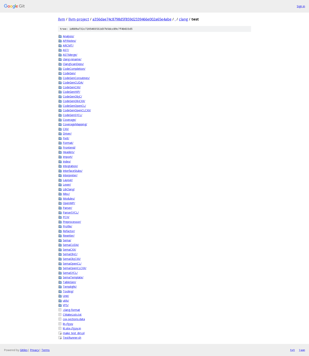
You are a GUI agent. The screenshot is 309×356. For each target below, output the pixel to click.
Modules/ (69, 198)
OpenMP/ (69, 203)
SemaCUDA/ (71, 245)
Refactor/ (69, 231)
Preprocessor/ (72, 222)
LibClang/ (69, 189)
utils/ (66, 300)
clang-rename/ (72, 59)
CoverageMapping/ (75, 124)
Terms (45, 350)
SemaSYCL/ (70, 273)
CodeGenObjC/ (72, 96)
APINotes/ (69, 41)
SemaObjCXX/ (72, 259)
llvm (61, 19)
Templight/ (70, 286)
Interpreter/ (70, 175)
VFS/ (66, 305)
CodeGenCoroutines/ (76, 78)
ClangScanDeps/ (73, 64)
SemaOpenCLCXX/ (74, 268)
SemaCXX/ (69, 249)
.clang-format (71, 310)
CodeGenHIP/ (71, 92)
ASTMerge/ (70, 55)
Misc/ (66, 194)
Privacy (34, 350)
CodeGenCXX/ (72, 87)
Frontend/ (69, 147)
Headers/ (68, 152)
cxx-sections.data (74, 319)
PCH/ (66, 217)
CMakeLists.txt (72, 314)
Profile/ (67, 226)
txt (292, 350)
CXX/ (66, 129)
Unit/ (66, 296)
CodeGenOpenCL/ (74, 106)
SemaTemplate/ (73, 277)
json (302, 350)
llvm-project (78, 19)
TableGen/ (69, 282)
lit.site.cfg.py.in (72, 328)
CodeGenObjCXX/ (74, 101)
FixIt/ (66, 138)
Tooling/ (68, 291)
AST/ (66, 50)
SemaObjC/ (70, 254)
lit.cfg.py (68, 324)
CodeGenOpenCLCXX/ (77, 110)
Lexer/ (67, 184)
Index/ (67, 161)
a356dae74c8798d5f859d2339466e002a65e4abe (131, 19)
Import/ (68, 157)
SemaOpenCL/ (72, 263)
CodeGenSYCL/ (72, 115)
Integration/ (70, 166)
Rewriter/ (68, 235)
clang (183, 19)
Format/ (68, 143)
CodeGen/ (69, 73)
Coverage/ (69, 120)
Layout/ (68, 180)
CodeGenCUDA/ (73, 82)
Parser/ (67, 208)
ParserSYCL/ (71, 212)
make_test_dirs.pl (74, 333)
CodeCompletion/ (74, 69)
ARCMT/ (68, 45)
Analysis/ (68, 36)
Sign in (301, 6)
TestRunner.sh (72, 337)
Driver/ (67, 133)
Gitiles (24, 350)
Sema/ (67, 240)
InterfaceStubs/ (72, 171)
